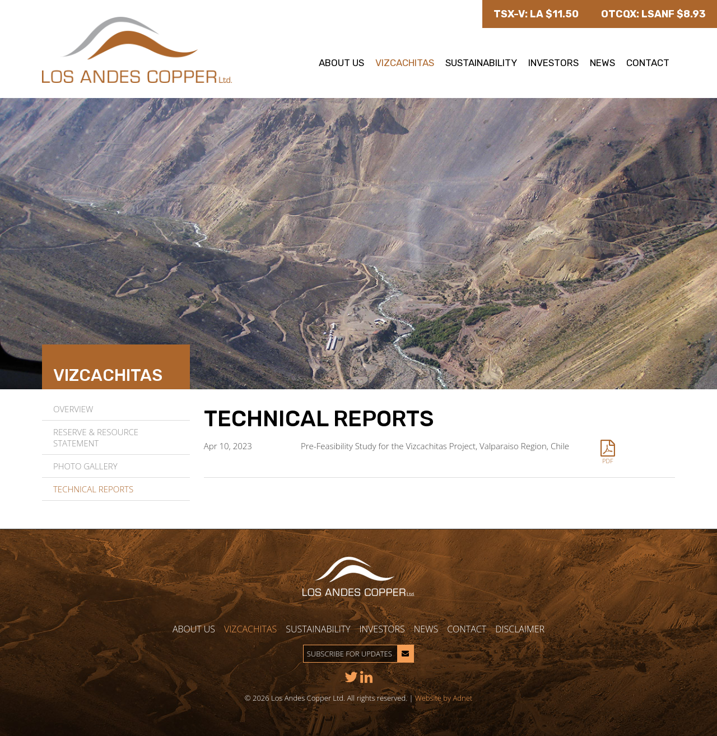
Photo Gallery (85, 466)
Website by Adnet (443, 698)
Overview (73, 408)
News (602, 62)
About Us (341, 62)
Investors (553, 62)
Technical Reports (93, 489)
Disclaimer (519, 629)
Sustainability (481, 62)
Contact (647, 62)
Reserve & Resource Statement (95, 437)
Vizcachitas (404, 62)
